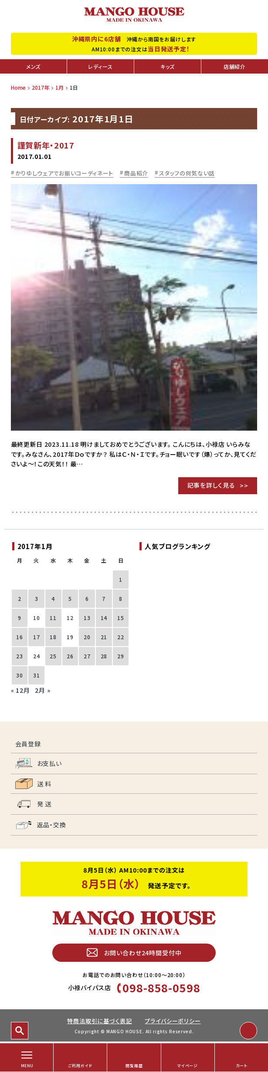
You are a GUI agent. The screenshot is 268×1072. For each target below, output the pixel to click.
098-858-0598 (161, 987)
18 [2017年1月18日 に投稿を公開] (53, 637)
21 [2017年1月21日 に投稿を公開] (104, 637)
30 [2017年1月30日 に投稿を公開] (19, 675)
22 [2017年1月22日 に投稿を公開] (120, 637)
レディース (100, 66)
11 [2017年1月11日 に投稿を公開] (53, 617)
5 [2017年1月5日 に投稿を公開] (70, 598)
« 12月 (20, 690)
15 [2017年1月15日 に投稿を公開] (120, 617)
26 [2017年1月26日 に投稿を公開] (70, 656)
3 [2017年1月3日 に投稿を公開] (36, 598)
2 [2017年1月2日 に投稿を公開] (19, 598)
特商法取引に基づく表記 (99, 1021)
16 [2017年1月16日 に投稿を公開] (19, 637)
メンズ (33, 66)
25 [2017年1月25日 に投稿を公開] (53, 656)
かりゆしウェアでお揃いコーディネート (64, 173)
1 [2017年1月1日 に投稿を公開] (120, 579)
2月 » (42, 690)
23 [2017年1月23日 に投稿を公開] (19, 656)
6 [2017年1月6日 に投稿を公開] (87, 598)
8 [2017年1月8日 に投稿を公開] (120, 598)
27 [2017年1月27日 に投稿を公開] (87, 656)
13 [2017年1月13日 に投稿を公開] (87, 617)
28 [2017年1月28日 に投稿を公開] (104, 656)
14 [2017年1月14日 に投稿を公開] (104, 617)
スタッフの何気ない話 (187, 173)
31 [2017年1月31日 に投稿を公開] (36, 675)
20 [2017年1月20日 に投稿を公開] (87, 637)
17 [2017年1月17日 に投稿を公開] (36, 637)
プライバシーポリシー (172, 1021)
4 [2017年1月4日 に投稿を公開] (53, 598)
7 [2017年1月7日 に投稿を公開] (103, 598)
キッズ (167, 66)
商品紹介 (136, 173)
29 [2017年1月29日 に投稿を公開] (120, 656)
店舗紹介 (235, 66)
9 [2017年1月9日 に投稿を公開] (19, 617)
